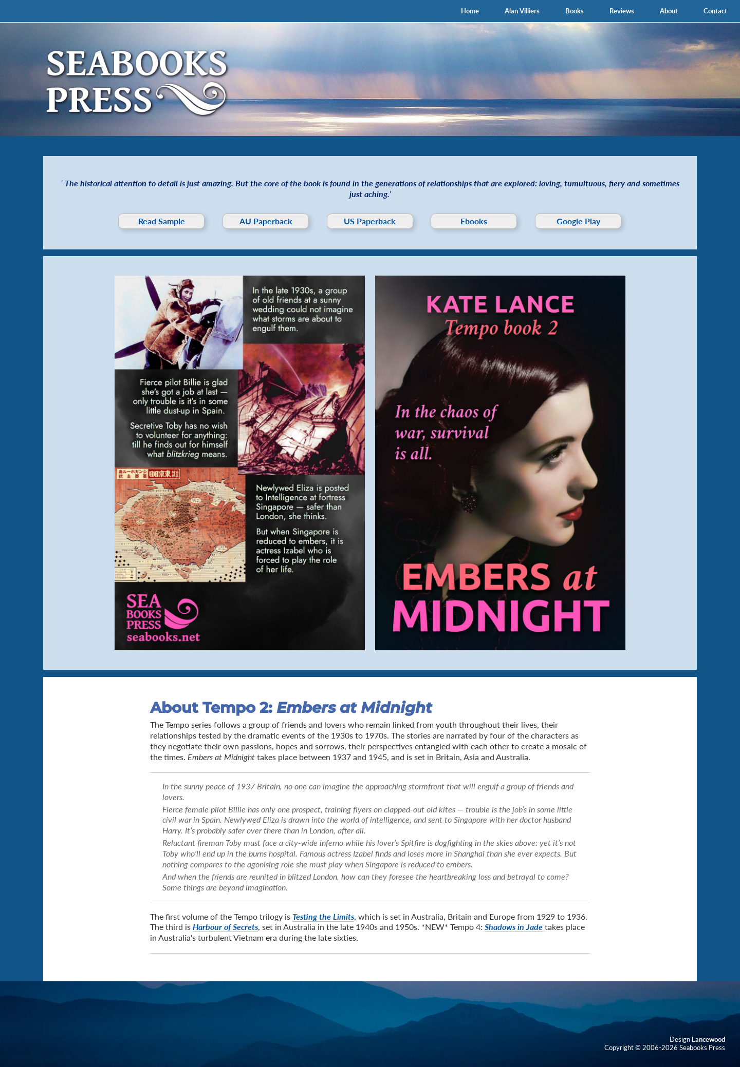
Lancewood (708, 1039)
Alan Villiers (522, 11)
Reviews (621, 11)
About (669, 11)
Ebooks (473, 221)
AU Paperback (265, 221)
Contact (715, 11)
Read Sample (161, 221)
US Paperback (370, 221)
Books (574, 11)
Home (470, 11)
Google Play (578, 221)
